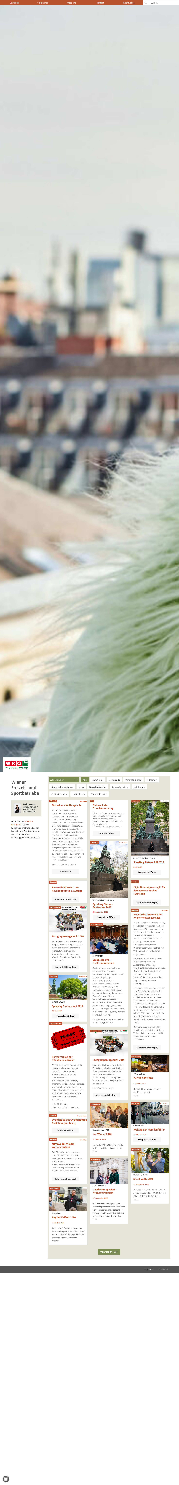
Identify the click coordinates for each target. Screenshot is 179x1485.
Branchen (43, 2)
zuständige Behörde (104, 1022)
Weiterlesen (65, 871)
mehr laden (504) (109, 1251)
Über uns (71, 2)
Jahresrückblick (55, 907)
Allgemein (53, 801)
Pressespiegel (108, 1088)
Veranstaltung (136, 1057)
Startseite (14, 2)
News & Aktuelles (96, 924)
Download (134, 882)
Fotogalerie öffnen (147, 872)
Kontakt (100, 2)
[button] (85, 779)
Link (92, 801)
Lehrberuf (53, 1115)
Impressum (149, 1269)
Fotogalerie (135, 801)
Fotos (135, 1095)
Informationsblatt (59, 1107)
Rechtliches (129, 2)
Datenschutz (163, 1269)
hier (62, 1104)
